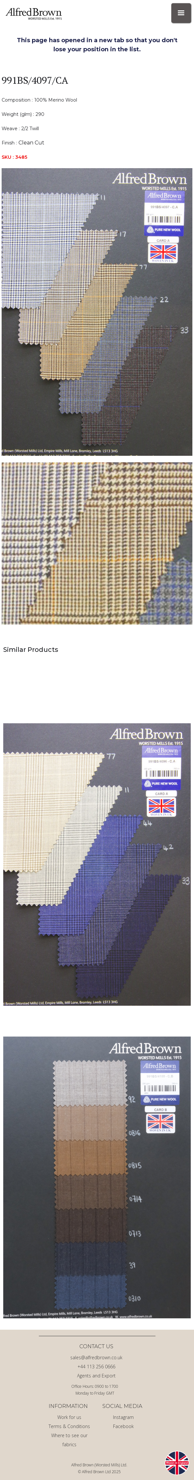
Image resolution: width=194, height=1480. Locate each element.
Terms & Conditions (69, 1426)
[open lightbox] (97, 312)
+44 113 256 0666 (96, 1366)
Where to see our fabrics (69, 1440)
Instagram (123, 1417)
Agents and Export (96, 1376)
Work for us (69, 1417)
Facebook (123, 1426)
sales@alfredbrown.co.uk (96, 1357)
